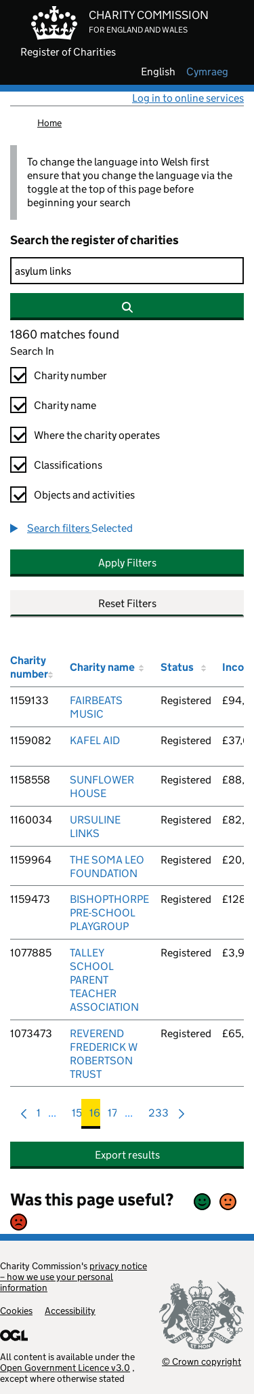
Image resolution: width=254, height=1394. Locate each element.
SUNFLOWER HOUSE (102, 786)
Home (49, 123)
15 (77, 1116)
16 (94, 1116)
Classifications (68, 465)
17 (112, 1116)
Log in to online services (188, 98)
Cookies (16, 1310)
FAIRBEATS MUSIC (96, 707)
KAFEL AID (95, 740)
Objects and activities (84, 494)
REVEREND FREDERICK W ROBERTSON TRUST (103, 1054)
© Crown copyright (201, 1361)
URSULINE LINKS (95, 826)
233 (158, 1116)
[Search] (127, 270)
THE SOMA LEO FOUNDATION (107, 866)
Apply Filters (127, 562)
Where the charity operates (97, 435)
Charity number (70, 375)
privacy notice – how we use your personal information (73, 1277)
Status (177, 667)
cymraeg (207, 72)
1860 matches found (64, 334)
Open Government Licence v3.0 (65, 1367)
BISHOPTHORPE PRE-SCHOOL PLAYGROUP (109, 913)
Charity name (65, 405)
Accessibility (70, 1310)
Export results (127, 1154)
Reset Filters (127, 603)
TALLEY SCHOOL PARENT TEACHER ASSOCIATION (104, 979)
